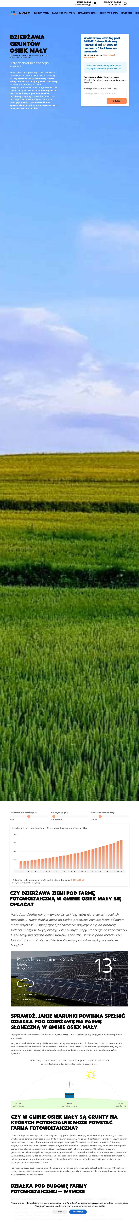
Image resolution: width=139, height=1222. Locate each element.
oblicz (117, 100)
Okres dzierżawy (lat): (102, 812)
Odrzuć (60, 1211)
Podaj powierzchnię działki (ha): (100, 88)
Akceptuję (78, 1211)
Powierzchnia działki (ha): (23, 812)
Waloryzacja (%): (59, 812)
